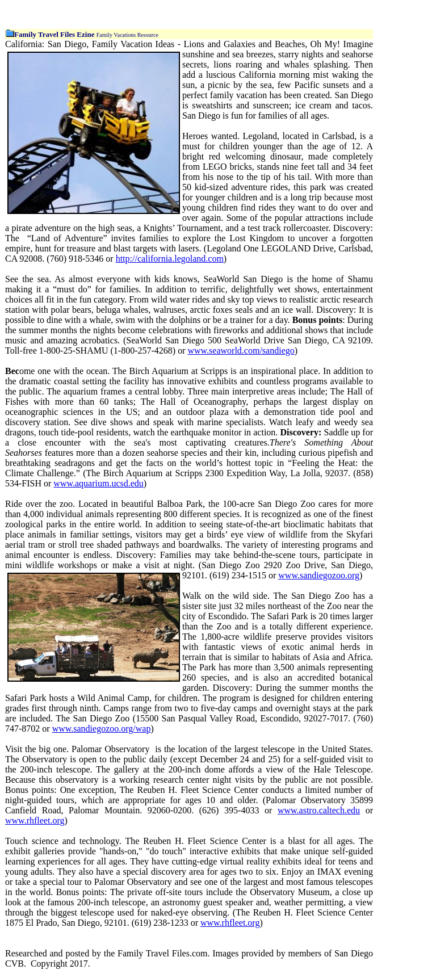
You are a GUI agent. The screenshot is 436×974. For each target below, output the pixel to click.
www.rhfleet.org (34, 820)
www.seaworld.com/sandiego (240, 350)
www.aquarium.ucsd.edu (98, 483)
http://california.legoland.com (170, 258)
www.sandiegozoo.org (318, 575)
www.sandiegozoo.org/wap (101, 728)
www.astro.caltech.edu (319, 810)
